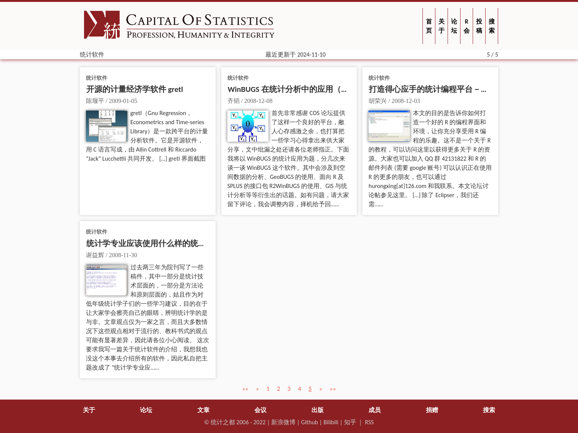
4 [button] (299, 388)
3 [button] (289, 388)
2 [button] (278, 388)
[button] (245, 388)
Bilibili (331, 422)
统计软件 (96, 77)
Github (309, 422)
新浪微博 (283, 422)
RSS (369, 422)
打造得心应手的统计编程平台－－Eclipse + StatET (454, 89)
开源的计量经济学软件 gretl (134, 89)
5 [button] (309, 388)
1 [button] (267, 388)
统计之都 (223, 422)
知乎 (350, 422)
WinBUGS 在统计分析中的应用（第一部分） (304, 89)
